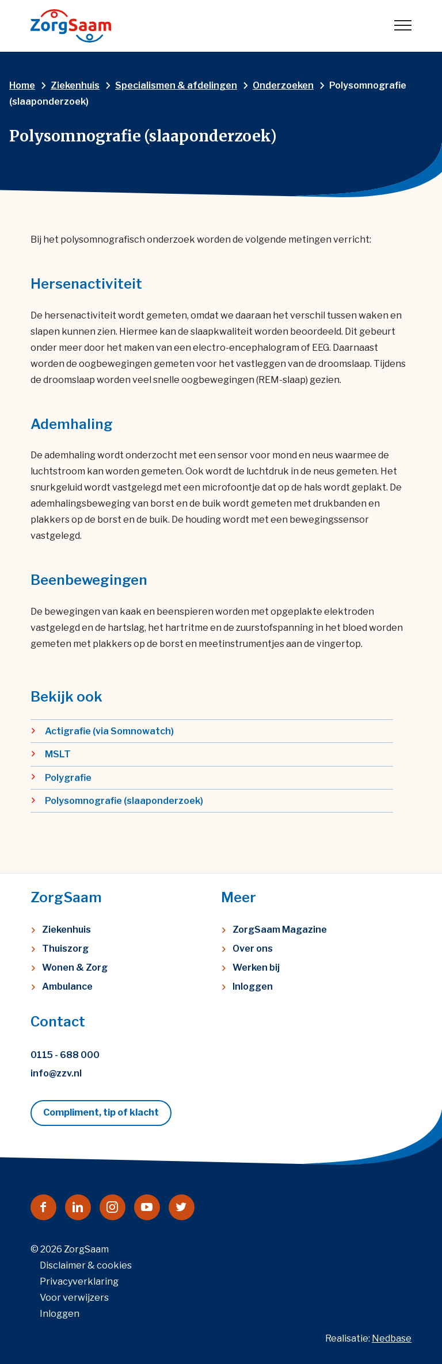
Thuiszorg (65, 948)
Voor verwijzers (74, 1297)
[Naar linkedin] (78, 1207)
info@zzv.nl (56, 1073)
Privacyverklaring (79, 1281)
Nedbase (391, 1338)
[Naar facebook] (43, 1207)
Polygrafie (68, 777)
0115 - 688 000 (65, 1054)
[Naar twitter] (182, 1207)
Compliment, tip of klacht (101, 1112)
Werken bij (256, 967)
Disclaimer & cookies (86, 1265)
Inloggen (253, 986)
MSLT (58, 754)
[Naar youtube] (147, 1207)
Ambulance (67, 986)
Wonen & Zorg (75, 967)
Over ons (253, 948)
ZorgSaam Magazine (280, 929)
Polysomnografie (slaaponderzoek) (124, 800)
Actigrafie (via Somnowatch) (109, 731)
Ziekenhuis (66, 929)
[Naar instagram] (112, 1207)
